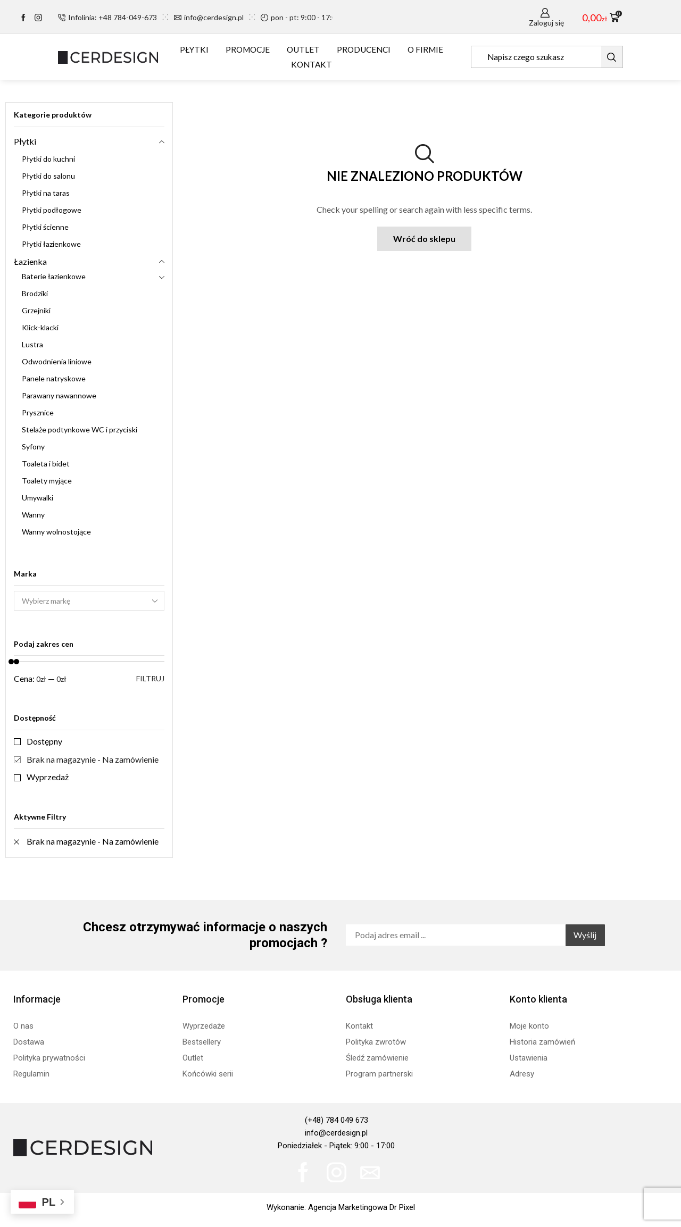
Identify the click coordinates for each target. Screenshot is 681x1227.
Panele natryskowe (54, 378)
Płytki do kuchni (48, 158)
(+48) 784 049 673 (336, 1120)
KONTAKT (311, 64)
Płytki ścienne (45, 226)
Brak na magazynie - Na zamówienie (93, 759)
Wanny (33, 514)
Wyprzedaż (48, 777)
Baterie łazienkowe (54, 276)
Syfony (33, 446)
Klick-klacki (40, 327)
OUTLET (303, 49)
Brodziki (35, 293)
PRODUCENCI (364, 49)
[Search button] (611, 57)
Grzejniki (36, 310)
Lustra (32, 344)
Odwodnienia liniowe (57, 361)
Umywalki (37, 497)
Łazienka (30, 261)
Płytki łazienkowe (51, 243)
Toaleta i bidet (46, 463)
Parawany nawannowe (59, 395)
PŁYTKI (194, 49)
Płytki (25, 141)
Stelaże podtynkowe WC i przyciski (79, 429)
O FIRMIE (425, 49)
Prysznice (38, 412)
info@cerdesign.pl (336, 1133)
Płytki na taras (46, 192)
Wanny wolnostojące (56, 531)
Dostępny (44, 741)
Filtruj (150, 678)
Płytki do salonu (48, 175)
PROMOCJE (248, 49)
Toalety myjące (47, 480)
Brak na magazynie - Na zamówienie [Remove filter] (93, 841)
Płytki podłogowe (51, 209)
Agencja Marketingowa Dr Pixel (361, 1207)
